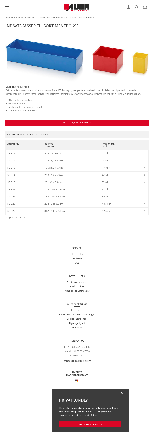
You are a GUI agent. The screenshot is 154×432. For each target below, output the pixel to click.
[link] (128, 7)
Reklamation (77, 286)
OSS (77, 262)
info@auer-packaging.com (77, 360)
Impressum (77, 327)
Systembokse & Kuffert (34, 17)
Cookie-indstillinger (77, 318)
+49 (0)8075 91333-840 (78, 346)
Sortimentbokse (54, 17)
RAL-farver (77, 258)
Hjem (7, 17)
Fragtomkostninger (77, 282)
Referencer (77, 310)
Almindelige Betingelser (77, 290)
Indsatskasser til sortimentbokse (79, 17)
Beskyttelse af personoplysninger (77, 314)
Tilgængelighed (77, 323)
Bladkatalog (77, 254)
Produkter (17, 17)
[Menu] (7, 7)
